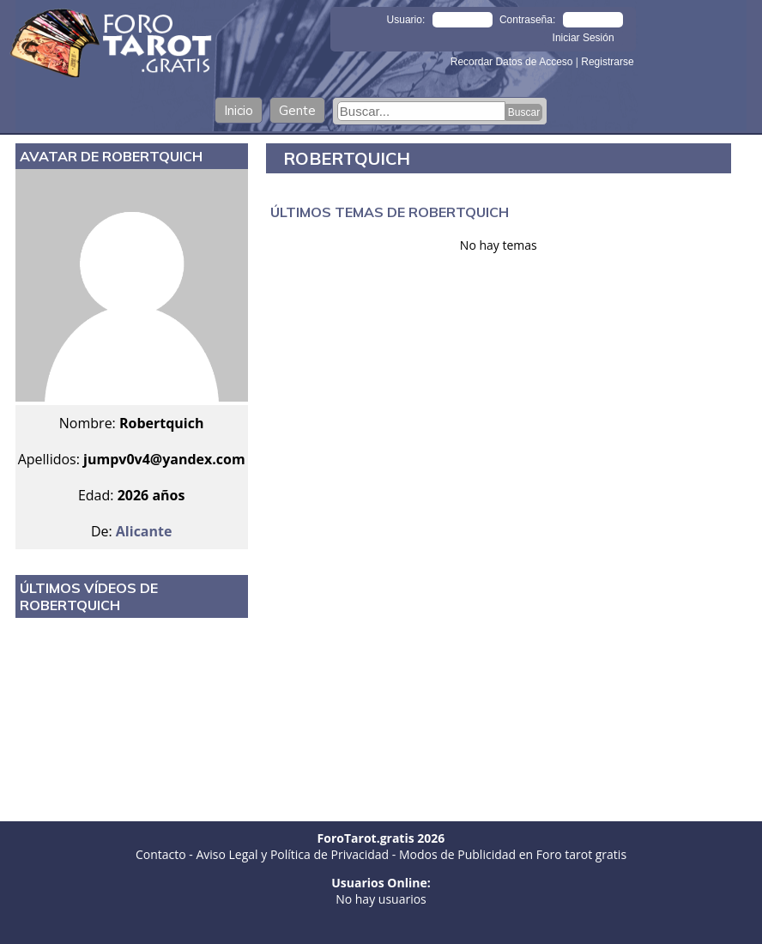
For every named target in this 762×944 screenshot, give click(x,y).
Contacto (161, 854)
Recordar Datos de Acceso (513, 62)
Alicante (144, 531)
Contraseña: (527, 20)
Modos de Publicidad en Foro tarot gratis (512, 854)
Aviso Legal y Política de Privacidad (292, 854)
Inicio (238, 110)
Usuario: (406, 20)
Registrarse (607, 62)
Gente (297, 110)
